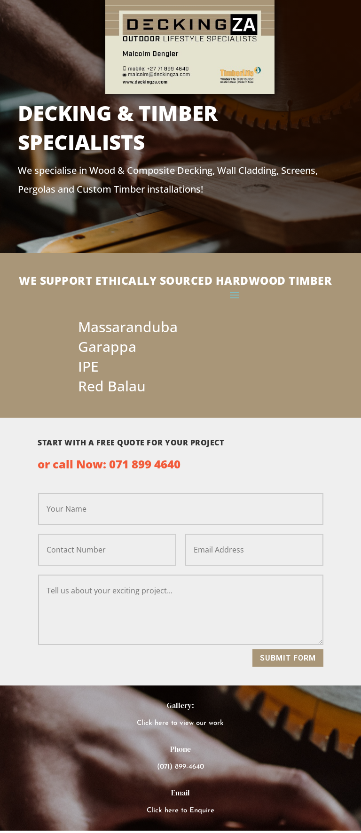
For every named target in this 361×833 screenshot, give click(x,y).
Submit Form (288, 658)
